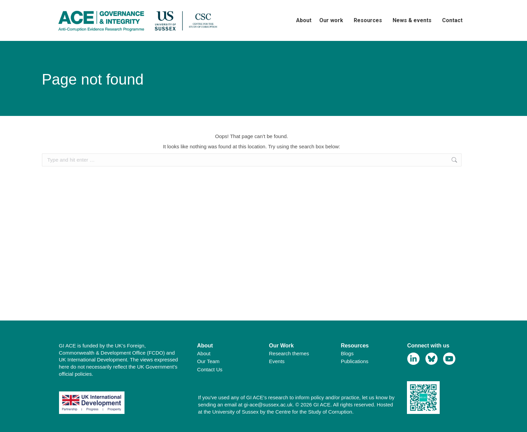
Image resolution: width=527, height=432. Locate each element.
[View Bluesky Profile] (431, 359)
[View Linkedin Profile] (413, 359)
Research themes (289, 353)
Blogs (347, 353)
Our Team (208, 361)
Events (277, 361)
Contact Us (209, 369)
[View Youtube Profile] (449, 359)
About (203, 353)
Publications (354, 361)
